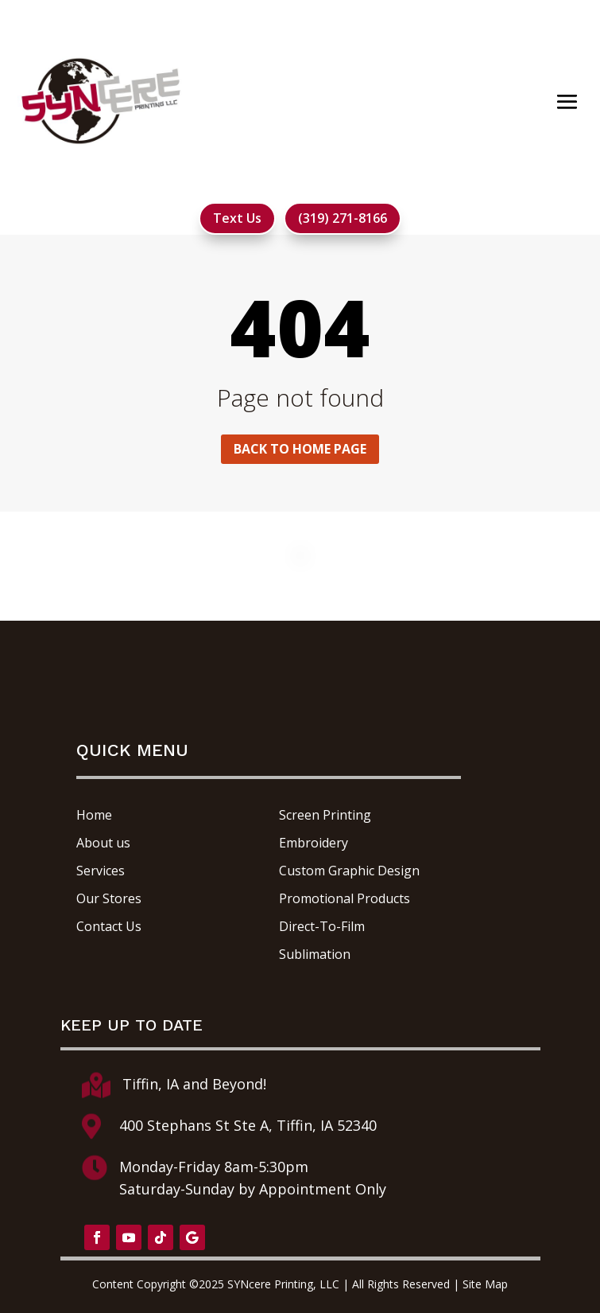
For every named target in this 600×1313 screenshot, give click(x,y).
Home (94, 815)
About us (103, 842)
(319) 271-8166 (342, 218)
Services (100, 870)
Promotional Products (344, 898)
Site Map (485, 1284)
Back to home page (300, 449)
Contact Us (108, 926)
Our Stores (108, 898)
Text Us (237, 218)
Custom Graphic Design (349, 870)
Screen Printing (325, 815)
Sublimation (314, 954)
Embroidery (313, 842)
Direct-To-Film (322, 926)
